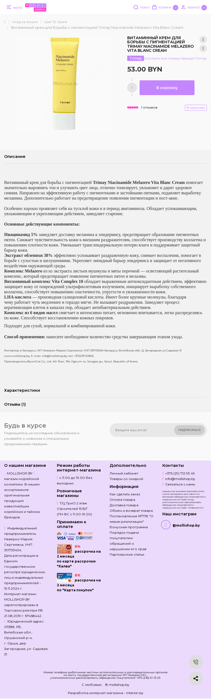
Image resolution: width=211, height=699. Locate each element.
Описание (15, 156)
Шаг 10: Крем (56, 22)
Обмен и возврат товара (131, 510)
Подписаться (189, 430)
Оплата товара (122, 500)
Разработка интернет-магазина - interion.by (105, 693)
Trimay (135, 58)
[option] (65, 84)
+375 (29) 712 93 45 (180, 473)
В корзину (167, 87)
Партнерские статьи (127, 554)
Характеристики (22, 390)
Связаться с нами (180, 484)
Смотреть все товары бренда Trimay (175, 58)
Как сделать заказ (125, 494)
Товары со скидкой (126, 479)
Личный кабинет (124, 473)
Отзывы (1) (15, 404)
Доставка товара (124, 505)
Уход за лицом (25, 22)
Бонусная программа (129, 527)
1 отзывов (149, 107)
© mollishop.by (117, 685)
